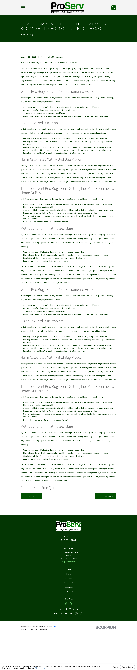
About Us (68, 615)
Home (68, 610)
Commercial (68, 624)
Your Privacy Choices (47, 663)
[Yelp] (71, 640)
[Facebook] (66, 640)
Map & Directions (68, 598)
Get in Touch (68, 628)
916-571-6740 (68, 576)
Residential (68, 619)
